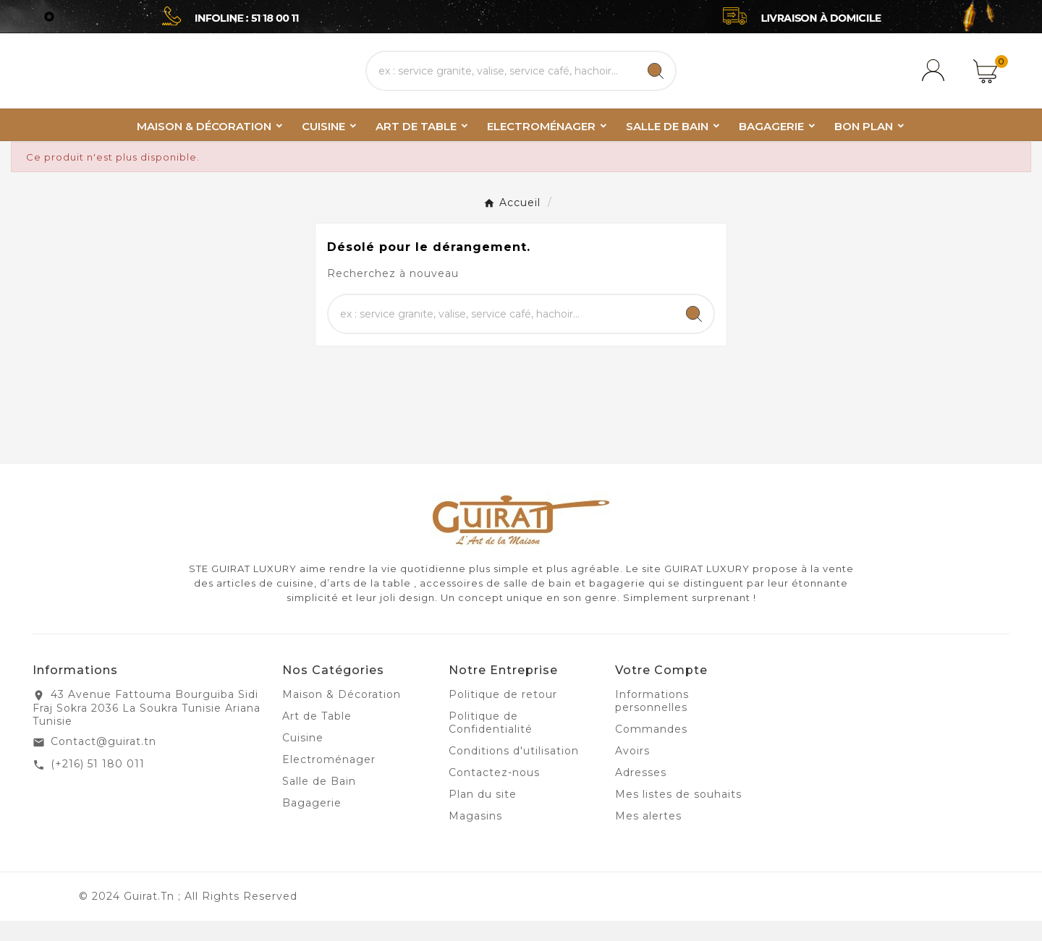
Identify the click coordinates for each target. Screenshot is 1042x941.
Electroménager (329, 779)
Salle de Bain (319, 801)
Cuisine (302, 758)
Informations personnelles (652, 721)
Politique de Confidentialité (491, 743)
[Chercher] (501, 81)
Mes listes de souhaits (678, 814)
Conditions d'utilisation (514, 771)
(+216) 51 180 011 (98, 784)
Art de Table (317, 736)
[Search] (656, 81)
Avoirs (632, 771)
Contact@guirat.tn (103, 761)
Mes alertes (648, 836)
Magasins (475, 836)
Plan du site (483, 814)
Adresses (640, 792)
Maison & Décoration (341, 714)
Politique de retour (503, 714)
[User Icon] (935, 81)
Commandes (651, 749)
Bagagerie (312, 823)
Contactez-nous (494, 792)
